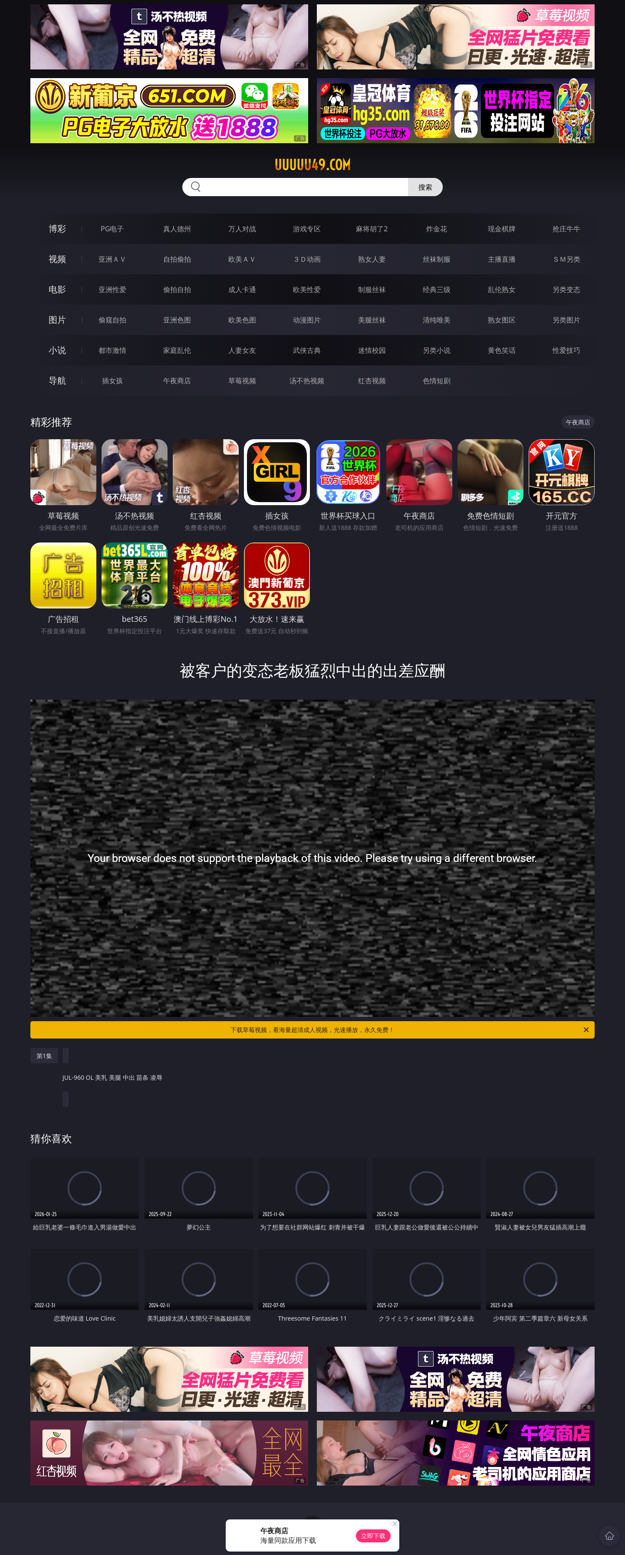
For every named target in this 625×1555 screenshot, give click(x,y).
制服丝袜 (372, 289)
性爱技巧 (566, 350)
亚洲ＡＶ (112, 259)
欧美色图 (242, 320)
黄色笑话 (502, 350)
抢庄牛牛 (566, 228)
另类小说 (437, 350)
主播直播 (502, 259)
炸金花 (436, 228)
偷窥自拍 (112, 320)
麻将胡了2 (372, 228)
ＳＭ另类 (566, 259)
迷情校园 (372, 350)
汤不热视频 (306, 380)
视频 (57, 259)
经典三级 (437, 289)
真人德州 (177, 228)
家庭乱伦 (177, 350)
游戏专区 (307, 228)
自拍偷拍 (177, 259)
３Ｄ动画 (307, 259)
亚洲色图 (177, 320)
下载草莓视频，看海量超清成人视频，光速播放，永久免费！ (410, 1030)
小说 (57, 350)
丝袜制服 (437, 259)
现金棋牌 (502, 228)
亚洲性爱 (112, 289)
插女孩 (112, 380)
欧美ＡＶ (242, 259)
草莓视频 (242, 380)
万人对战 (242, 228)
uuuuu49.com (312, 165)
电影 (57, 289)
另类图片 (566, 320)
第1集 (44, 1056)
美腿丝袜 (372, 320)
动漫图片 (307, 320)
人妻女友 (242, 350)
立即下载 (373, 1536)
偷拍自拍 (177, 289)
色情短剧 (437, 380)
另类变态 (566, 289)
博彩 (57, 228)
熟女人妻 (372, 259)
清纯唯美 (437, 320)
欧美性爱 (307, 289)
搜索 (425, 187)
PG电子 (112, 228)
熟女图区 (502, 320)
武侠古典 (307, 350)
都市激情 (112, 350)
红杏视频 (372, 380)
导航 (57, 380)
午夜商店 (177, 380)
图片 (57, 319)
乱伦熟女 (502, 289)
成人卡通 (242, 289)
